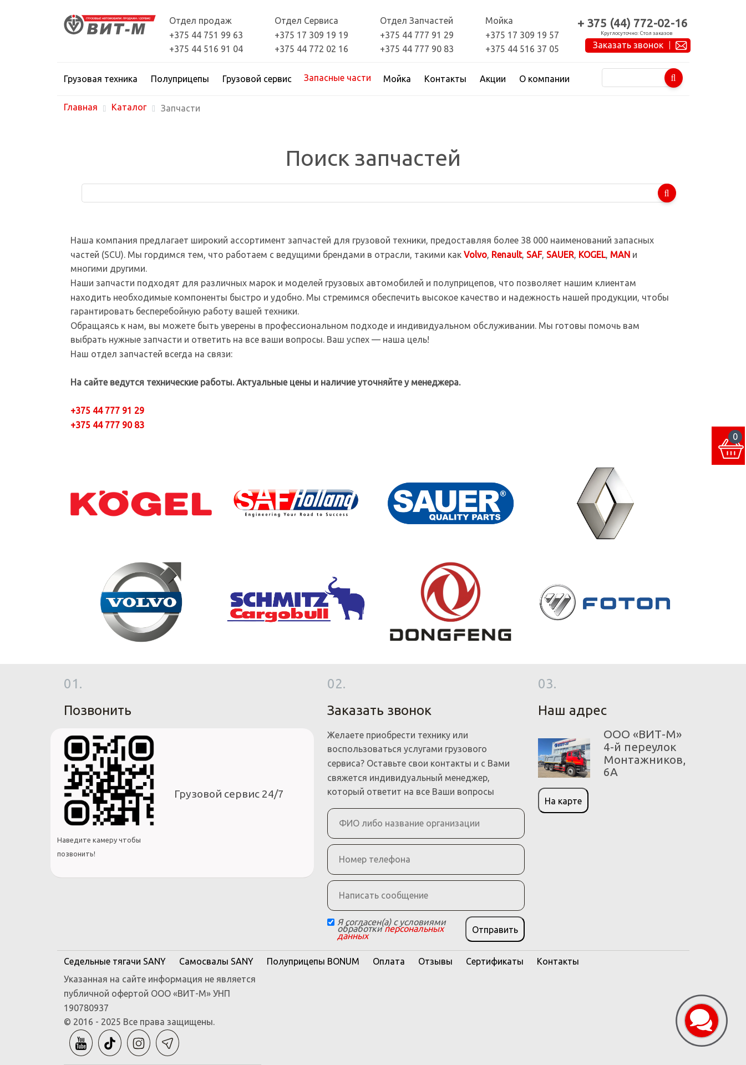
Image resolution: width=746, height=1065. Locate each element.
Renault (506, 255)
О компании (544, 79)
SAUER (560, 255)
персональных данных (390, 932)
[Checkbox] (330, 922)
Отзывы (435, 961)
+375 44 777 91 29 (417, 35)
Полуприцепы (180, 79)
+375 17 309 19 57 (522, 35)
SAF (534, 255)
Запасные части (337, 78)
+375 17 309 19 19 (311, 35)
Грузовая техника (101, 79)
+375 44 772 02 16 (311, 49)
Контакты (445, 79)
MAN (620, 255)
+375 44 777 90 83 (417, 49)
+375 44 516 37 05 (522, 49)
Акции (493, 79)
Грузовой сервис (257, 79)
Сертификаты (495, 961)
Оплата (389, 961)
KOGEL (592, 255)
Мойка (397, 79)
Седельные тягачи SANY (115, 961)
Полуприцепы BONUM (313, 961)
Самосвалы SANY (216, 961)
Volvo (475, 255)
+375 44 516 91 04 (206, 49)
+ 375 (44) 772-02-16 (632, 23)
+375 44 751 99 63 (206, 35)
